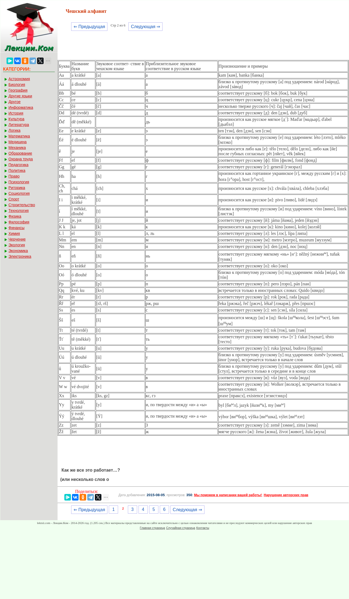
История (15, 113)
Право (14, 176)
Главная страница (152, 527)
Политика (16, 170)
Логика (14, 130)
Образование (20, 153)
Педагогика (18, 165)
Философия (18, 222)
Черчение (17, 239)
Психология (18, 182)
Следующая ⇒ (145, 26)
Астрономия (19, 79)
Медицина (17, 142)
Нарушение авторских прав (286, 495)
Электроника (19, 256)
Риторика (16, 187)
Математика (19, 136)
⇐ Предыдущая (89, 26)
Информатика (20, 107)
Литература (18, 124)
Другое (14, 102)
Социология (19, 193)
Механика (17, 147)
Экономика (18, 250)
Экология (16, 245)
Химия (14, 233)
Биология (16, 84)
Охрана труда (20, 159)
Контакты (202, 527)
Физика (14, 216)
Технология (18, 210)
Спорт (13, 199)
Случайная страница (180, 527)
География (18, 90)
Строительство (21, 205)
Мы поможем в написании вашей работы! (228, 495)
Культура (16, 119)
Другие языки (20, 96)
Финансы (16, 228)
